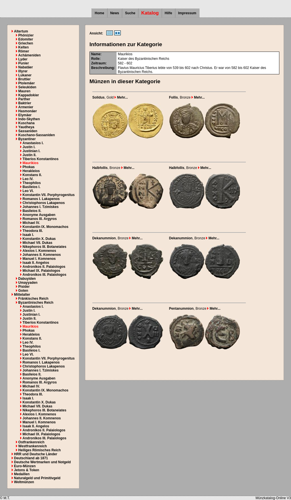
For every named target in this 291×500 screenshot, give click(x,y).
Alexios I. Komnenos (39, 251)
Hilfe (168, 13)
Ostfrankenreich (31, 442)
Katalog (150, 13)
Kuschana (26, 123)
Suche (130, 13)
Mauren (24, 91)
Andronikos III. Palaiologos (44, 275)
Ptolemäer (26, 83)
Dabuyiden (27, 279)
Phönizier (26, 35)
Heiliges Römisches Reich (39, 450)
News (114, 13)
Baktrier (24, 103)
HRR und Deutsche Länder (35, 454)
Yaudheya (26, 127)
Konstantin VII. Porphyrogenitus (48, 195)
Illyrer (23, 71)
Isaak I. (28, 235)
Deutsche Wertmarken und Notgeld (42, 462)
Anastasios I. (32, 143)
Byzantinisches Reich (35, 303)
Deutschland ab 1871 (31, 458)
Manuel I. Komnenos (39, 259)
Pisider (24, 287)
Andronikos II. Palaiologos (43, 267)
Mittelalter (22, 295)
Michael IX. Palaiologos (41, 271)
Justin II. (29, 155)
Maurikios (30, 163)
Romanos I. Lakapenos (41, 199)
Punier (23, 63)
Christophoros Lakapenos (43, 203)
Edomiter (25, 39)
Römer (23, 51)
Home (99, 13)
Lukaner (25, 75)
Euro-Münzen (25, 466)
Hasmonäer (27, 111)
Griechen (25, 43)
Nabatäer (25, 67)
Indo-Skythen (29, 119)
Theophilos (31, 183)
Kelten (23, 47)
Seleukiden (27, 87)
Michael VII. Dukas (37, 243)
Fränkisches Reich (33, 299)
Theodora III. (32, 231)
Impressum (187, 13)
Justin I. (28, 147)
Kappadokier (28, 95)
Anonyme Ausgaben (38, 215)
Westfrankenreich (32, 446)
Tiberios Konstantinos (40, 159)
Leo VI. (28, 191)
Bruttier (24, 79)
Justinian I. (31, 151)
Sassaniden (27, 131)
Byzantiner (27, 139)
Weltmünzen (24, 482)
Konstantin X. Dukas (39, 239)
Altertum (21, 31)
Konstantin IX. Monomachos (45, 227)
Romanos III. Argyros (39, 219)
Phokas (28, 167)
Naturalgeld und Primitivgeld (37, 478)
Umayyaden (27, 283)
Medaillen (22, 474)
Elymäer (25, 115)
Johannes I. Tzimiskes (40, 207)
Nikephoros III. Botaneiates (44, 247)
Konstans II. (32, 175)
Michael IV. (31, 223)
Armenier (25, 107)
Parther (24, 99)
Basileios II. (31, 211)
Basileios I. (31, 187)
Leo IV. (27, 179)
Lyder (22, 59)
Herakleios (31, 171)
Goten (23, 291)
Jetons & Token (26, 470)
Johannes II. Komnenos (41, 255)
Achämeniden (29, 55)
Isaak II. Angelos (35, 263)
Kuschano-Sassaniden (36, 135)
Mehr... (121, 97)
